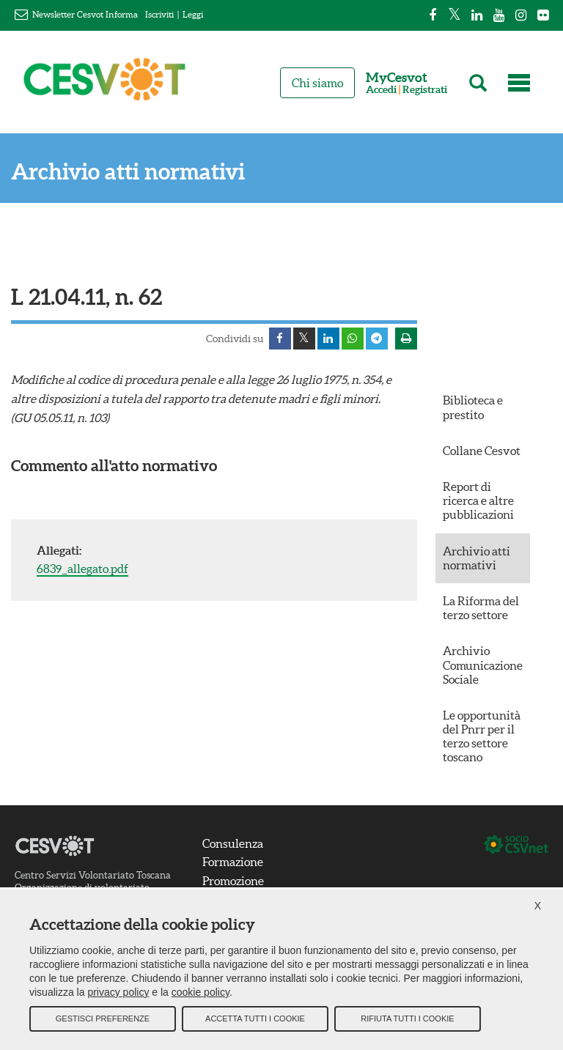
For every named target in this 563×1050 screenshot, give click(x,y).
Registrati (424, 89)
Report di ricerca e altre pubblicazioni (478, 500)
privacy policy (118, 991)
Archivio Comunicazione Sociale (483, 664)
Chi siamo (317, 82)
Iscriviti (159, 14)
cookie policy (200, 991)
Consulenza (232, 843)
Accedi (381, 89)
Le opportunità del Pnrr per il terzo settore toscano (481, 736)
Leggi (193, 14)
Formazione (232, 861)
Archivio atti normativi (128, 172)
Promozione (233, 880)
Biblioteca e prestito (473, 407)
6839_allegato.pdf (82, 568)
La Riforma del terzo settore (481, 607)
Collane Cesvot (481, 450)
